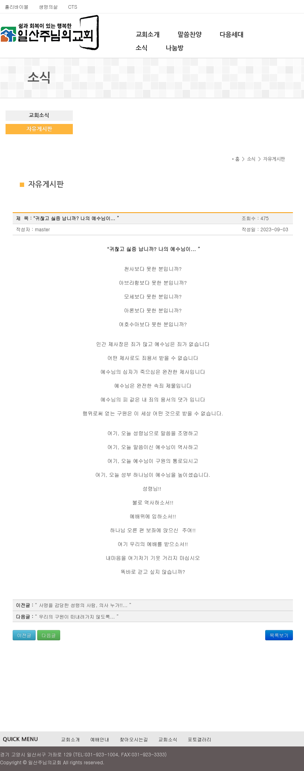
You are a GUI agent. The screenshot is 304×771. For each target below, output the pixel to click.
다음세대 (231, 35)
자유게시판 (39, 128)
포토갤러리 (199, 739)
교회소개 (148, 35)
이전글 (24, 635)
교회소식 (39, 115)
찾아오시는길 (134, 739)
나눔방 (175, 48)
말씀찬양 (189, 35)
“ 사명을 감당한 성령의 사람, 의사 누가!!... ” (83, 605)
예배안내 (99, 739)
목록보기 (279, 635)
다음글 (49, 635)
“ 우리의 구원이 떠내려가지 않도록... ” (77, 616)
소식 (142, 48)
